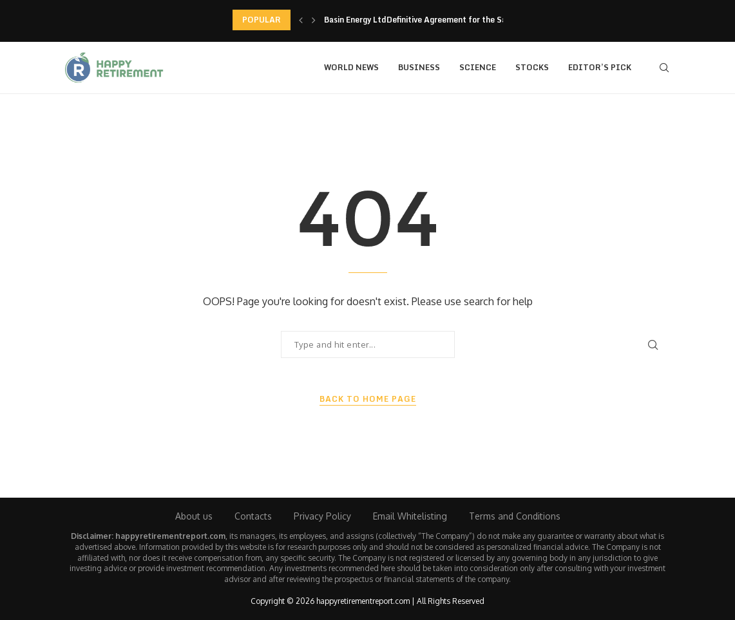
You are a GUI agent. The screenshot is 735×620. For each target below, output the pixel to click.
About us (194, 516)
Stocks (532, 67)
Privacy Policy (322, 516)
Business (419, 67)
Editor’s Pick (599, 67)
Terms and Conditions (514, 516)
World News (351, 67)
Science (477, 67)
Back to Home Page (368, 399)
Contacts (253, 516)
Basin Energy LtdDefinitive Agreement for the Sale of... (427, 20)
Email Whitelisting (410, 516)
